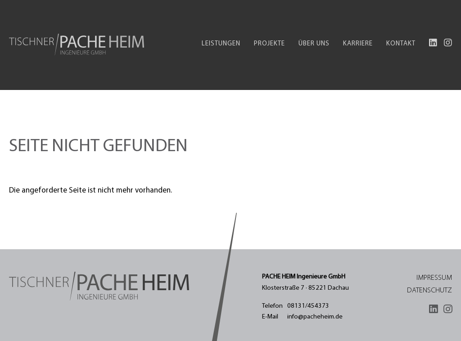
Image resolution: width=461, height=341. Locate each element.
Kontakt (401, 43)
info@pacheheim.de (315, 317)
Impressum (434, 278)
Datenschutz (429, 290)
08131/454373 (308, 306)
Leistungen (221, 43)
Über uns (314, 43)
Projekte (269, 43)
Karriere (358, 43)
